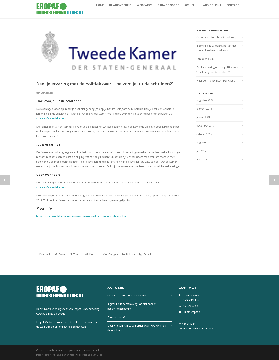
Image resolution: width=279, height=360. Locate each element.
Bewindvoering (120, 5)
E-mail (145, 254)
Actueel (190, 5)
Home (100, 5)
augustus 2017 (204, 142)
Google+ (110, 254)
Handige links (211, 5)
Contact (232, 5)
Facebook (43, 254)
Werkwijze (144, 5)
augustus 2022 (204, 100)
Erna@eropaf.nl (192, 312)
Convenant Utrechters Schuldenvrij (216, 37)
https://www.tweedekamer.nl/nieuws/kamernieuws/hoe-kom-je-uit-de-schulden (81, 216)
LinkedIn (129, 254)
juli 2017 (201, 151)
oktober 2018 (204, 108)
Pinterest (92, 254)
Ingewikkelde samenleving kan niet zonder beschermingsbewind (216, 48)
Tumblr (75, 254)
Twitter (60, 254)
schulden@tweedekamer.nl (51, 118)
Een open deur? (205, 59)
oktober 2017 (204, 134)
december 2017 (205, 125)
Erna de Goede (168, 5)
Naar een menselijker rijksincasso (215, 80)
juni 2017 (201, 159)
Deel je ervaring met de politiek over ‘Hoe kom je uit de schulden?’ (104, 84)
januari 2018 (203, 117)
